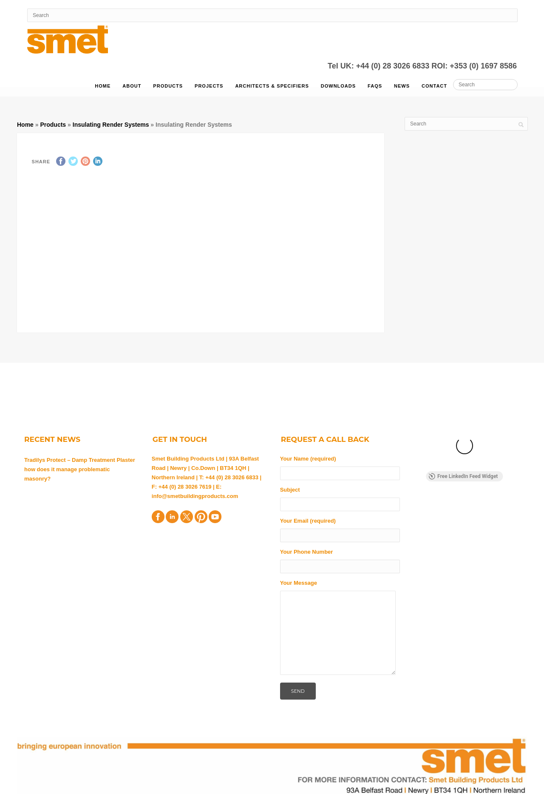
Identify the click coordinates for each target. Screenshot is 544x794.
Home (102, 85)
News (402, 85)
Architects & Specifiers (272, 85)
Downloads (338, 85)
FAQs (375, 85)
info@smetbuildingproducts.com (195, 496)
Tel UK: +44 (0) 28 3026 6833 (379, 66)
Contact (434, 85)
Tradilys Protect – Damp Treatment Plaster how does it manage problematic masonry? (79, 469)
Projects (209, 85)
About (131, 85)
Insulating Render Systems (111, 124)
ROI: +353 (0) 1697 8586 (474, 66)
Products (168, 85)
